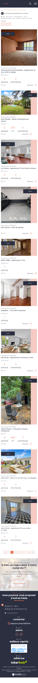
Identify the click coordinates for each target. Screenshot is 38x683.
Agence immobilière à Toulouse (9, 10)
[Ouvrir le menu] (35, 3)
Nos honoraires (6, 670)
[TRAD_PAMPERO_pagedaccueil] (5, 4)
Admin (34, 670)
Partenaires (10, 671)
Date (8, 24)
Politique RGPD (20, 671)
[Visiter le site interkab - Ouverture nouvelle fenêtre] (19, 662)
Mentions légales (26, 670)
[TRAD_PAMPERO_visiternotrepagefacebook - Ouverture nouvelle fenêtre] (16, 634)
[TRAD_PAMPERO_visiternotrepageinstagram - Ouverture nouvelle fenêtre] (21, 634)
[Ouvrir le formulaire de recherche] (30, 3)
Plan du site (15, 670)
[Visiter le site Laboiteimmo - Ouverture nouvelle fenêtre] (19, 675)
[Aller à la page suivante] (33, 552)
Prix (3, 24)
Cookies (28, 671)
